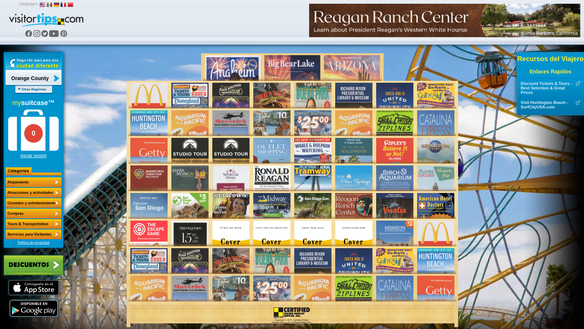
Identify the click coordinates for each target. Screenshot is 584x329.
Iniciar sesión (33, 155)
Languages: (28, 4)
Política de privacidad (34, 242)
